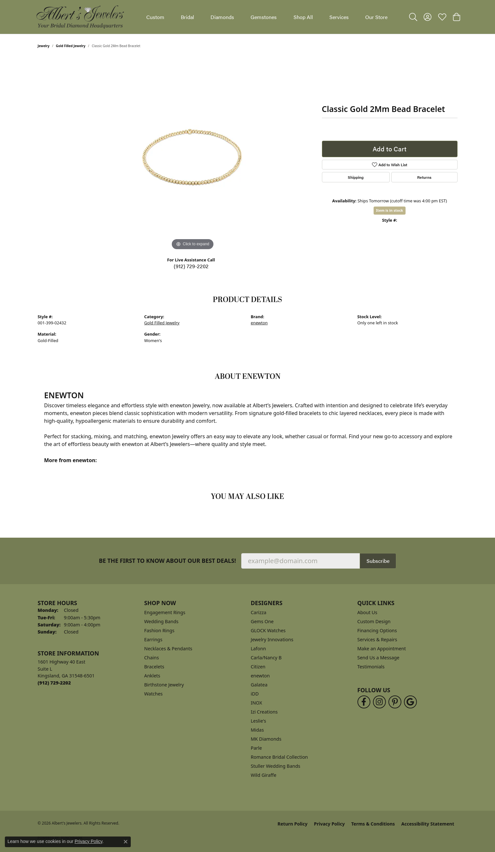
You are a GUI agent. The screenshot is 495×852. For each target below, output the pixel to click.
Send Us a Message (378, 657)
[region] (193, 155)
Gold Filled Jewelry (71, 46)
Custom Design (374, 621)
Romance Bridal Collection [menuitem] (279, 757)
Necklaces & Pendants (168, 648)
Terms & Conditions (373, 824)
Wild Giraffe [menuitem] (263, 775)
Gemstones (264, 17)
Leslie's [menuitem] (258, 721)
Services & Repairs (377, 639)
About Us (367, 612)
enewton (259, 323)
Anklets (152, 676)
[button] (413, 17)
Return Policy (293, 824)
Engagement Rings (165, 612)
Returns (424, 177)
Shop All (303, 17)
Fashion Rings (159, 630)
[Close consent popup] (126, 842)
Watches (153, 694)
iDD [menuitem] (255, 694)
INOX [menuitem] (256, 703)
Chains (151, 657)
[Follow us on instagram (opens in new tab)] (379, 701)
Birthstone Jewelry (164, 685)
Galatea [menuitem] (259, 685)
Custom (155, 17)
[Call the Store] (54, 683)
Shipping (356, 177)
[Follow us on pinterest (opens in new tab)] (394, 701)
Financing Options (377, 630)
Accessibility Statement (427, 824)
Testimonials (371, 667)
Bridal (187, 17)
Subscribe (377, 560)
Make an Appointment (381, 648)
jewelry (44, 46)
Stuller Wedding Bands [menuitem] (275, 766)
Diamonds (222, 17)
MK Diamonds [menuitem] (266, 739)
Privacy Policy (329, 824)
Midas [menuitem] (257, 730)
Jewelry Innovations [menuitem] (272, 639)
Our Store (376, 17)
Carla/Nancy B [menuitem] (266, 657)
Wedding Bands (161, 621)
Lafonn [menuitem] (258, 648)
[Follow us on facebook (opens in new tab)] (363, 701)
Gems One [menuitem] (262, 621)
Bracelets (154, 667)
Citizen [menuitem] (258, 667)
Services (339, 17)
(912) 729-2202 (191, 266)
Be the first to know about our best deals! (167, 560)
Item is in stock (389, 210)
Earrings (153, 639)
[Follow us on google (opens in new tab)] (410, 701)
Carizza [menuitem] (258, 612)
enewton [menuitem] (260, 676)
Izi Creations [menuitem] (264, 712)
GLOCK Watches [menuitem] (268, 630)
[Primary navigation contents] (267, 17)
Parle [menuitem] (256, 748)
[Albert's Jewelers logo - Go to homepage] (79, 17)
